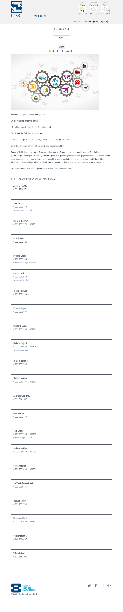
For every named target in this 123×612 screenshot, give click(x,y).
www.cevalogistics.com (23, 280)
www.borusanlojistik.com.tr (25, 262)
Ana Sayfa (77, 21)
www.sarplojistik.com (22, 437)
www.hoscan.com (20, 350)
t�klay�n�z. (67, 51)
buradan (46, 168)
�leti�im (106, 21)
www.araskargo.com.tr (23, 210)
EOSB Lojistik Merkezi (28, 15)
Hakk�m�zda (91, 21)
